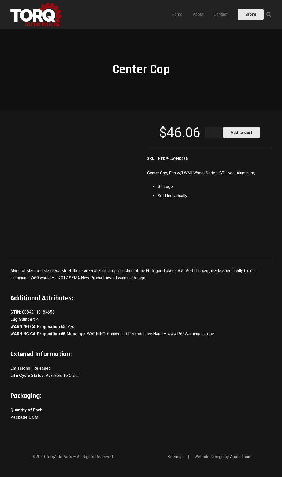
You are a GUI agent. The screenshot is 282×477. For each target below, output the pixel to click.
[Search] (269, 14)
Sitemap (175, 456)
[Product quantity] (213, 132)
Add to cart (241, 132)
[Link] (36, 14)
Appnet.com (240, 456)
